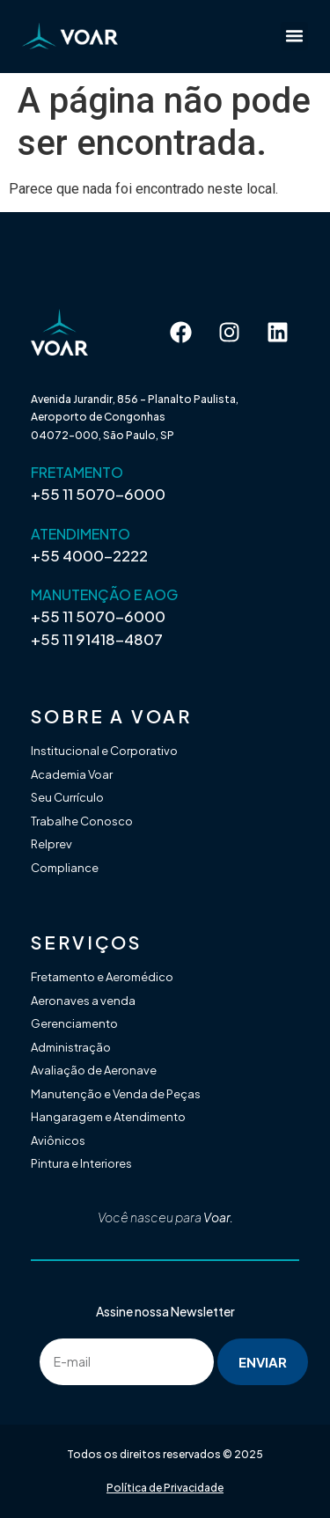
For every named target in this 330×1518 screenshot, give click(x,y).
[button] (295, 36)
